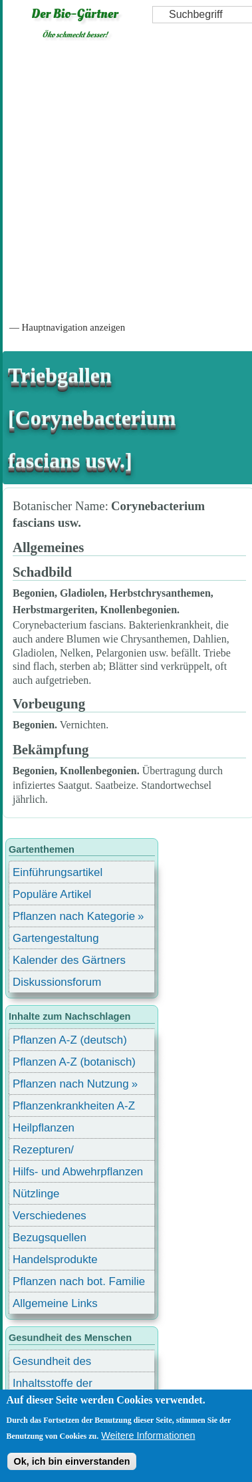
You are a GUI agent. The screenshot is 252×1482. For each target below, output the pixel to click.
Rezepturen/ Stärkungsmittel (51, 1151)
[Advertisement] (124, 179)
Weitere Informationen (148, 1435)
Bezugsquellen (49, 1237)
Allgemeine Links (55, 1303)
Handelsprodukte (55, 1259)
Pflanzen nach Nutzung (71, 1084)
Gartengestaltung (56, 938)
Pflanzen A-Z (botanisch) (74, 1062)
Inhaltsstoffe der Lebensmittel (52, 1385)
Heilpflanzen (43, 1127)
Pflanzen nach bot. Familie (79, 1281)
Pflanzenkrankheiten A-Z (74, 1106)
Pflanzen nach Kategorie (74, 916)
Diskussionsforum (57, 982)
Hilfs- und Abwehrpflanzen (78, 1171)
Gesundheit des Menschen (52, 1363)
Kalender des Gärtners (69, 960)
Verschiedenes (49, 1215)
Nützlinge (36, 1193)
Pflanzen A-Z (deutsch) (70, 1040)
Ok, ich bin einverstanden (71, 1461)
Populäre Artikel (52, 894)
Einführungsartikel (57, 872)
